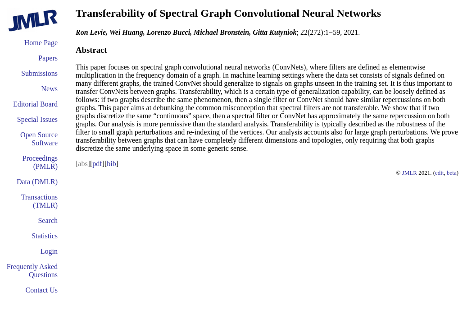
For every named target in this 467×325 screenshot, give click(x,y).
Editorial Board (35, 104)
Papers (48, 58)
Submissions (39, 73)
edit (439, 172)
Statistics (45, 236)
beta (452, 172)
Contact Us (41, 290)
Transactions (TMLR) (39, 201)
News (49, 89)
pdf (97, 163)
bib (111, 163)
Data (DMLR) (37, 182)
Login (49, 251)
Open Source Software (39, 139)
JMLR (409, 172)
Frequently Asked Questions (32, 271)
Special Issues (37, 119)
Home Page (41, 42)
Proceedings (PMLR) (40, 162)
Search (48, 220)
